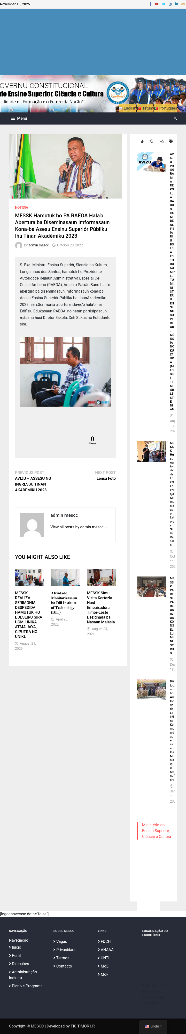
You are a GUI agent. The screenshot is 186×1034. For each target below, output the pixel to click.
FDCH (104, 941)
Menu (19, 118)
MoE (103, 966)
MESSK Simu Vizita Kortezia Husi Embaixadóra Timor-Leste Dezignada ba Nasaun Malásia (101, 607)
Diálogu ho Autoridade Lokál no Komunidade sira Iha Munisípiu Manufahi (172, 730)
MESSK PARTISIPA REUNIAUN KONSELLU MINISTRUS (172, 615)
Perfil (15, 955)
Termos (61, 958)
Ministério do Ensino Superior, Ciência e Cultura (156, 831)
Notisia (21, 207)
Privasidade (64, 949)
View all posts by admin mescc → (79, 527)
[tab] (142, 141)
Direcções (19, 963)
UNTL (104, 958)
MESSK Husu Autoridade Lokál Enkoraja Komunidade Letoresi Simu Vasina (172, 494)
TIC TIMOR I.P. (82, 1026)
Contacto (62, 966)
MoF (103, 974)
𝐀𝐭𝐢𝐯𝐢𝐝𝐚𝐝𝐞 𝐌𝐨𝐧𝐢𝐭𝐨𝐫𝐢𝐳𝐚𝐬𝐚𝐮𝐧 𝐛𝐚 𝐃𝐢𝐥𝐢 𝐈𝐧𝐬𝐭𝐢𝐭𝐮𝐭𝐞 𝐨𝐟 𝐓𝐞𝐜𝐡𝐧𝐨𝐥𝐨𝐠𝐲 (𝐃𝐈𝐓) (64, 603)
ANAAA (106, 949)
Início (15, 947)
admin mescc (39, 245)
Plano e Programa (26, 986)
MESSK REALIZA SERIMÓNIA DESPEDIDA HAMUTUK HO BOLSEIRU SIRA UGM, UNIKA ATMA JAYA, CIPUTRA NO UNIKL (28, 615)
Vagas (60, 941)
